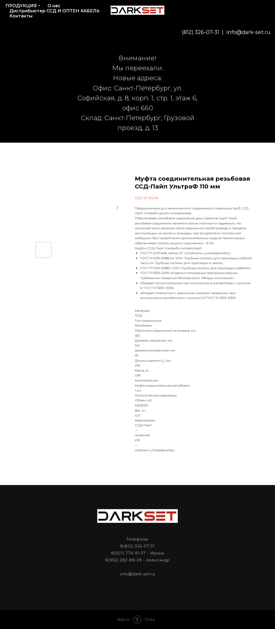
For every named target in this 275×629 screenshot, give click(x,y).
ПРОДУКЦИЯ (21, 5)
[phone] (252, 32)
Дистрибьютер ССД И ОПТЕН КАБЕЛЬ (54, 10)
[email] (241, 32)
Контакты (20, 15)
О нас (54, 5)
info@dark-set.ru (209, 32)
